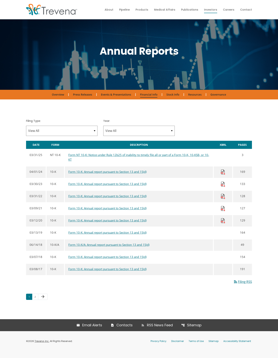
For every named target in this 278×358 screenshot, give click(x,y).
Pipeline (124, 10)
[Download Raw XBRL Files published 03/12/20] (223, 227)
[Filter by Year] (139, 137)
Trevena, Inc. (42, 348)
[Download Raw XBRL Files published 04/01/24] (223, 178)
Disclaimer (177, 348)
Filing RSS (242, 288)
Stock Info (172, 101)
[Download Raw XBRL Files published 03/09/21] (223, 215)
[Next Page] (43, 304)
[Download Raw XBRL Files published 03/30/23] (223, 191)
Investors (210, 10)
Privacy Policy (158, 348)
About (109, 10)
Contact (246, 10)
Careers (228, 10)
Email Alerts (92, 331)
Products (142, 10)
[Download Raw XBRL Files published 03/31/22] (223, 203)
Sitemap (194, 331)
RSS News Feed (160, 331)
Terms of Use (196, 348)
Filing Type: (33, 128)
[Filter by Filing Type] (61, 137)
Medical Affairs (164, 10)
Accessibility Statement (237, 348)
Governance (218, 101)
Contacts (124, 331)
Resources (195, 101)
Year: (106, 128)
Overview (58, 101)
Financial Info (149, 101)
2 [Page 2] (36, 303)
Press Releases (82, 101)
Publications (189, 10)
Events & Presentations (116, 101)
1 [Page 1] (30, 303)
